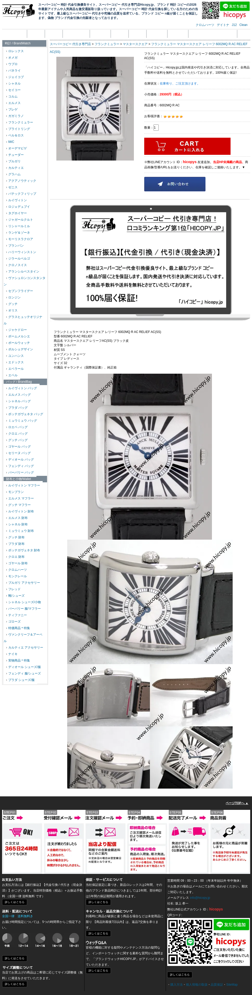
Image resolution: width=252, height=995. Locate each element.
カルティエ (15, 168)
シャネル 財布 (17, 524)
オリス (12, 310)
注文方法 (54, 34)
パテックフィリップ (21, 194)
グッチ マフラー (18, 505)
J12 (234, 25)
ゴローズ (13, 621)
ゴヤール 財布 (17, 563)
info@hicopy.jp (200, 898)
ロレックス (15, 51)
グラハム (13, 174)
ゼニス (12, 187)
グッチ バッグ (17, 440)
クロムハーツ (205, 25)
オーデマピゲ (16, 148)
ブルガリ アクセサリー (23, 583)
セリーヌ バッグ (18, 453)
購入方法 (176, 984)
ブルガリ (13, 161)
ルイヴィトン (16, 200)
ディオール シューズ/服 (23, 667)
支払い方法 (100, 34)
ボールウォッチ (18, 343)
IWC (10, 142)
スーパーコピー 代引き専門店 (70, 44)
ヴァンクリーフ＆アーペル (23, 638)
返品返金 (119, 34)
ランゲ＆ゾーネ (18, 232)
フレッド (13, 589)
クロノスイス (16, 265)
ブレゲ (12, 109)
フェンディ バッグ (20, 466)
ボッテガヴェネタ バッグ (24, 414)
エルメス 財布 (17, 518)
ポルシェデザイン (19, 349)
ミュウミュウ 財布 (20, 531)
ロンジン (13, 297)
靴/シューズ (15, 595)
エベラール (15, 369)
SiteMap (232, 984)
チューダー (15, 155)
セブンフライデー (19, 291)
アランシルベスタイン (22, 271)
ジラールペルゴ (18, 258)
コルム (12, 96)
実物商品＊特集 (18, 660)
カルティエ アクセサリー (24, 647)
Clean (243, 25)
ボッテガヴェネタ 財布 (23, 550)
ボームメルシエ (18, 336)
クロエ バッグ (17, 433)
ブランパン (15, 245)
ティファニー (16, 615)
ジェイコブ (15, 77)
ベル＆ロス (15, 135)
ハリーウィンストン (21, 252)
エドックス (15, 362)
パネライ (13, 70)
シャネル (13, 83)
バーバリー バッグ (20, 472)
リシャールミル (18, 226)
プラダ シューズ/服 (20, 680)
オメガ (12, 57)
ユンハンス (15, 356)
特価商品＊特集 (18, 628)
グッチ (12, 304)
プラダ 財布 (15, 544)
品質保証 (137, 34)
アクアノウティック (21, 181)
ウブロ (12, 64)
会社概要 (36, 34)
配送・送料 (157, 34)
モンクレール (16, 576)
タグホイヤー (16, 213)
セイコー (13, 90)
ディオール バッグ (20, 459)
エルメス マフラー (20, 498)
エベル (12, 375)
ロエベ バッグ (17, 427)
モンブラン (15, 492)
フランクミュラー (19, 122)
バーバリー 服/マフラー (23, 608)
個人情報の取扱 (76, 34)
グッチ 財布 (15, 537)
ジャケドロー (16, 330)
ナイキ (12, 654)
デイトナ (223, 25)
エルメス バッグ (18, 394)
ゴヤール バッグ (18, 446)
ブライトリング (18, 129)
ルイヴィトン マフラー (23, 485)
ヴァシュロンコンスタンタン (24, 281)
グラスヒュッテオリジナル (23, 320)
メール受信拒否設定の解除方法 (212, 34)
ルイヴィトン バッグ (21, 388)
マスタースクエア (135, 44)
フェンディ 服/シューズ (23, 673)
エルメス (13, 103)
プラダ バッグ (17, 407)
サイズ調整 (178, 34)
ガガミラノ (15, 116)
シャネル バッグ (18, 401)
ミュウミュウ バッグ (21, 420)
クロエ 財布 (15, 557)
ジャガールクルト (19, 219)
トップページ (15, 34)
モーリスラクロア (19, 239)
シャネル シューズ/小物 (23, 602)
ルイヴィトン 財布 (20, 511)
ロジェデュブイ (18, 206)
